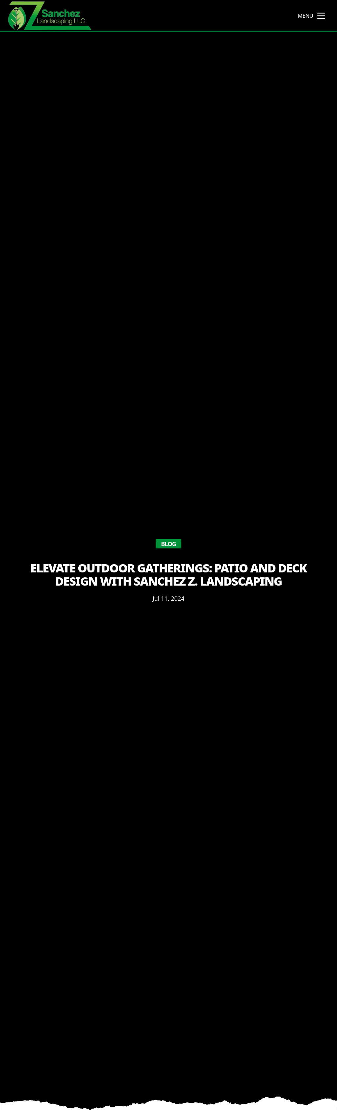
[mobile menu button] (321, 16)
